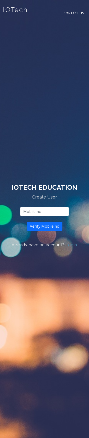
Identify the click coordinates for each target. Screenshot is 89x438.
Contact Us (74, 13)
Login (71, 244)
